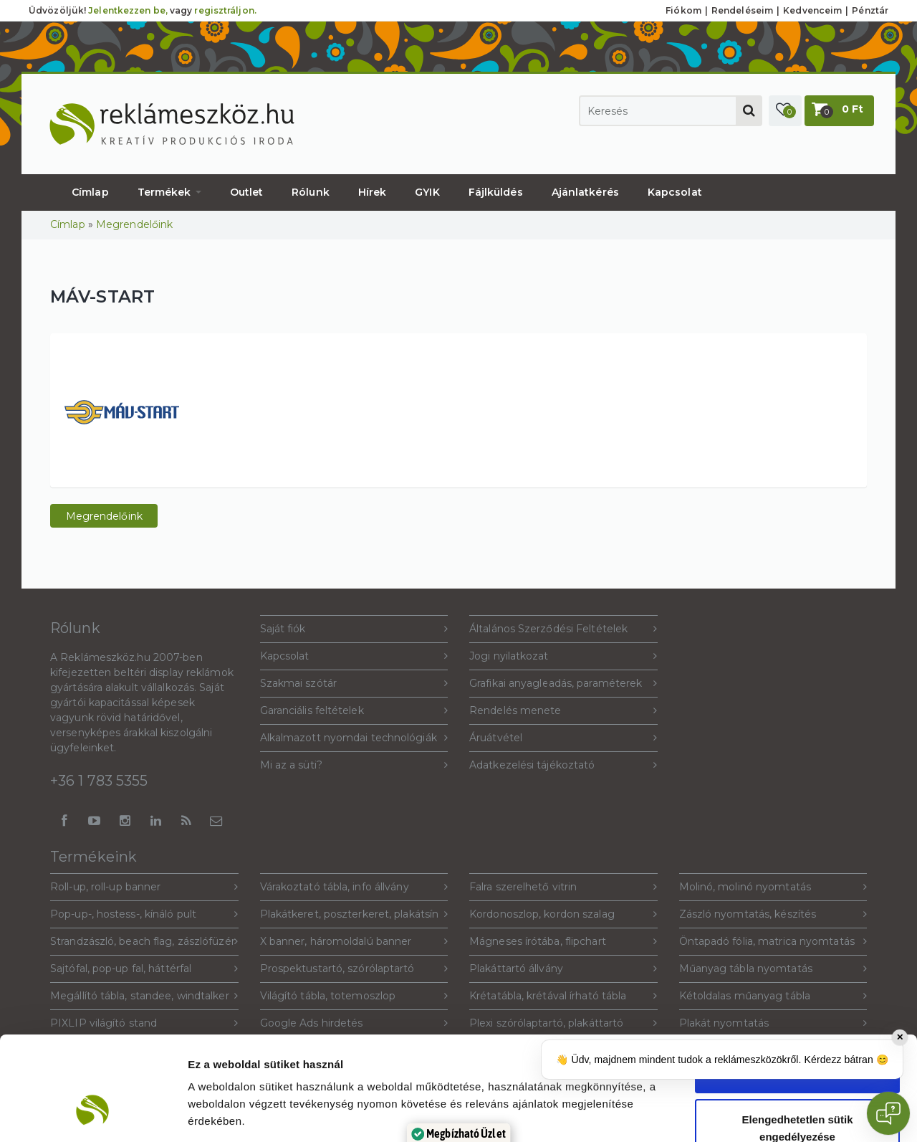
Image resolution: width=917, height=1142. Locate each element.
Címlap (90, 192)
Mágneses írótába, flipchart (563, 941)
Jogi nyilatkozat (563, 656)
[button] (785, 110)
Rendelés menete (563, 710)
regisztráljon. (225, 10)
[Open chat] (888, 1113)
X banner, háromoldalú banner (354, 941)
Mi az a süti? (354, 765)
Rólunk (311, 192)
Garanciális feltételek (354, 710)
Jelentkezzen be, (128, 10)
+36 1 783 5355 (99, 780)
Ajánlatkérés (585, 192)
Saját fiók (354, 629)
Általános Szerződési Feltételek (563, 629)
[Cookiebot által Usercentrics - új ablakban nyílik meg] (92, 1114)
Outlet (247, 192)
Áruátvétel (563, 738)
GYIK (427, 192)
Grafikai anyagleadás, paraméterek (563, 683)
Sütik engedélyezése (797, 983)
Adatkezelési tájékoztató (563, 765)
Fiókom (683, 10)
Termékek (169, 192)
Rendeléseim (742, 10)
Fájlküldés (496, 192)
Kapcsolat (675, 192)
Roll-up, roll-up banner (144, 887)
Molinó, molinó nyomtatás (773, 887)
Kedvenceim (812, 10)
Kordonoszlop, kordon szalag (563, 914)
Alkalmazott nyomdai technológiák (354, 738)
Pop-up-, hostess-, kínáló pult (144, 914)
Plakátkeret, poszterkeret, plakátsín (354, 914)
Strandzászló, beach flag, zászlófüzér (144, 941)
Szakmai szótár (354, 683)
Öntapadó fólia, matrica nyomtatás (773, 941)
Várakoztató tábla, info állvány (354, 887)
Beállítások (780, 1114)
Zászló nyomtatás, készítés (773, 914)
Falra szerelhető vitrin (563, 887)
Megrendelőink (134, 224)
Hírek (372, 192)
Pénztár (870, 10)
